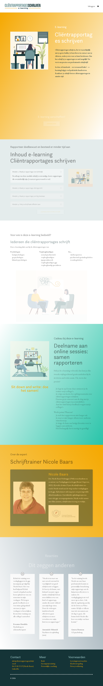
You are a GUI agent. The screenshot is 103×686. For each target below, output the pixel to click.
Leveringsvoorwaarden (78, 661)
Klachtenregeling (76, 663)
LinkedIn (15, 669)
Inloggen (91, 6)
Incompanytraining (48, 663)
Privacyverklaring (76, 666)
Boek (43, 661)
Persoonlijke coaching (49, 666)
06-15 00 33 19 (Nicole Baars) (23, 666)
